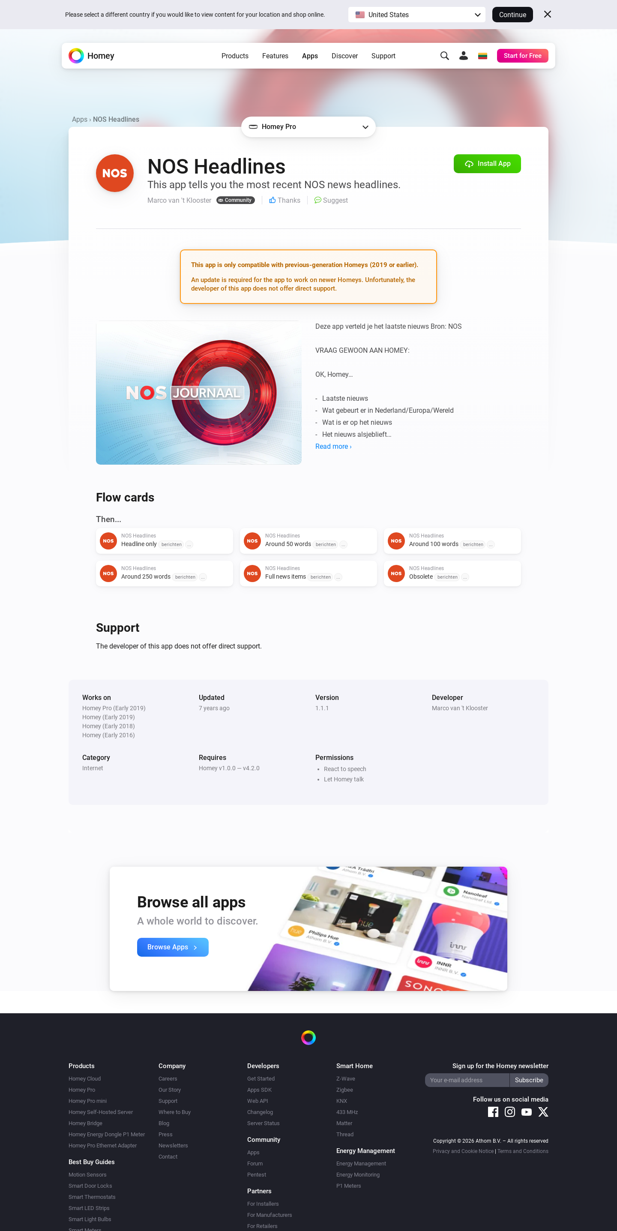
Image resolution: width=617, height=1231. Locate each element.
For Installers (263, 1204)
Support (383, 56)
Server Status (263, 1123)
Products (235, 56)
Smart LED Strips (89, 1208)
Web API (257, 1101)
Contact (168, 1156)
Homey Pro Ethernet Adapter (103, 1145)
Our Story (170, 1090)
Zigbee (344, 1090)
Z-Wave (345, 1078)
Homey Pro (82, 1090)
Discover (345, 56)
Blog (164, 1123)
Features (275, 56)
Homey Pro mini (88, 1101)
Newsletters (173, 1145)
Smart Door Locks (90, 1186)
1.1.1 (322, 708)
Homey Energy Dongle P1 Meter (107, 1134)
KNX (341, 1101)
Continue (512, 15)
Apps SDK (259, 1090)
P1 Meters (348, 1186)
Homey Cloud (85, 1078)
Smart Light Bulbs (90, 1219)
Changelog (260, 1112)
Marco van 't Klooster (460, 708)
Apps (310, 56)
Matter (344, 1123)
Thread (344, 1134)
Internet (92, 768)
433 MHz (347, 1112)
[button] (416, 14)
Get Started (261, 1078)
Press (166, 1134)
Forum (255, 1163)
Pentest (256, 1174)
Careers (168, 1078)
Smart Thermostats (92, 1197)
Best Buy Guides (92, 1162)
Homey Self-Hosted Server (101, 1112)
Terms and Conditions (522, 1151)
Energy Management (361, 1163)
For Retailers (262, 1226)
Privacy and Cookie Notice (463, 1151)
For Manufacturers (269, 1215)
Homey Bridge (85, 1123)
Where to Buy (175, 1112)
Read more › (333, 446)
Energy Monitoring (358, 1174)
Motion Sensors (88, 1174)
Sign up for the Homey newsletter (500, 1066)
